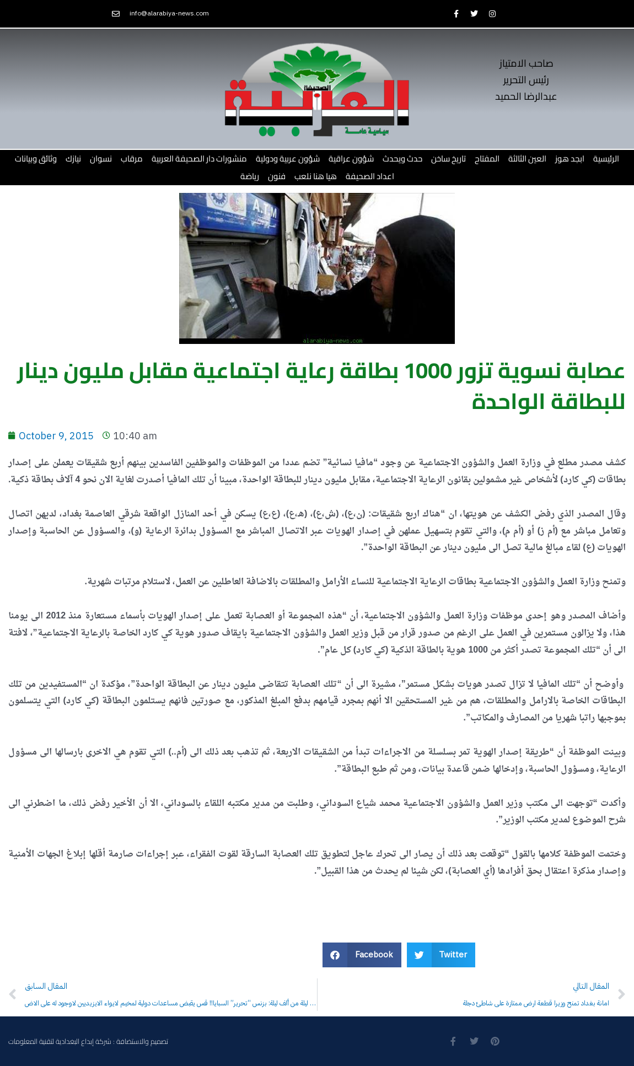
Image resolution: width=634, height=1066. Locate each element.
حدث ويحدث (402, 158)
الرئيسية (606, 158)
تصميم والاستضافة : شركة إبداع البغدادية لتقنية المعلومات (88, 1041)
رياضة (249, 176)
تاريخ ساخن (448, 158)
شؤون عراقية (351, 158)
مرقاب (132, 158)
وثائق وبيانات (36, 158)
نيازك (73, 158)
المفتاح (487, 158)
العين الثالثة (527, 158)
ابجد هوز (569, 158)
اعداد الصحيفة (370, 176)
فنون (277, 176)
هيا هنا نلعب (315, 176)
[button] (362, 955)
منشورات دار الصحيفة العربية (199, 158)
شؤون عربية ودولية (288, 158)
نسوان (101, 158)
